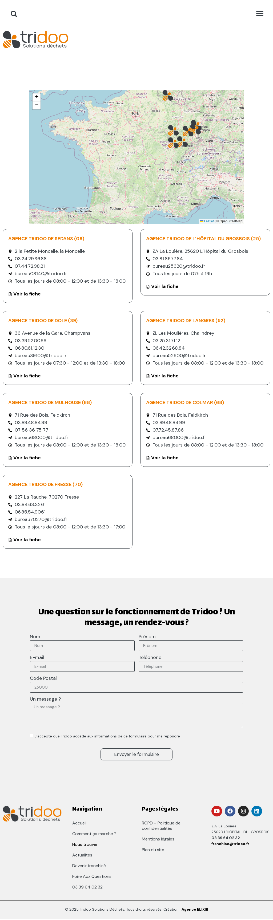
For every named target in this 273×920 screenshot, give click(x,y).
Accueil (79, 824)
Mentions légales (158, 840)
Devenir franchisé (89, 866)
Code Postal (43, 679)
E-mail (37, 658)
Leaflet (207, 221)
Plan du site (153, 850)
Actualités (82, 856)
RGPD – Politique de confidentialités (161, 826)
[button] (259, 13)
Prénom (147, 637)
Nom (35, 637)
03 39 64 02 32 (87, 888)
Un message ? (45, 699)
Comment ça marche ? (94, 834)
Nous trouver (85, 845)
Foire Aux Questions (91, 877)
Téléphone (150, 658)
